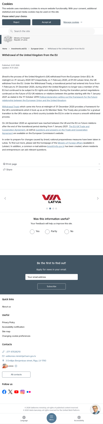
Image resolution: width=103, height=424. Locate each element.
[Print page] (51, 164)
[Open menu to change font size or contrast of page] (79, 419)
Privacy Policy (8, 322)
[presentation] (23, 244)
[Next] (98, 198)
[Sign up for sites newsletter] (51, 286)
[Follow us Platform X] (10, 392)
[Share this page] (51, 169)
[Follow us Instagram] (22, 392)
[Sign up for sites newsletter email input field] (51, 277)
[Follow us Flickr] (28, 391)
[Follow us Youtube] (16, 391)
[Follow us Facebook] (4, 392)
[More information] (16, 366)
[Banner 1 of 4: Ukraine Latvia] (51, 198)
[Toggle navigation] (52, 418)
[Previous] (5, 198)
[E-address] (7, 366)
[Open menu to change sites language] (24, 419)
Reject (16, 22)
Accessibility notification (13, 327)
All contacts (16, 374)
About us (6, 306)
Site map (6, 331)
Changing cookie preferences (16, 336)
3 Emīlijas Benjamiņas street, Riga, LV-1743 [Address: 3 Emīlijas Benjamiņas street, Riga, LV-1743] (26, 360)
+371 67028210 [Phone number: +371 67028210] (13, 351)
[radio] (34, 231)
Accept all (46, 22)
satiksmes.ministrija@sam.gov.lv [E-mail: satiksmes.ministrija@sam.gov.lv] (21, 356)
